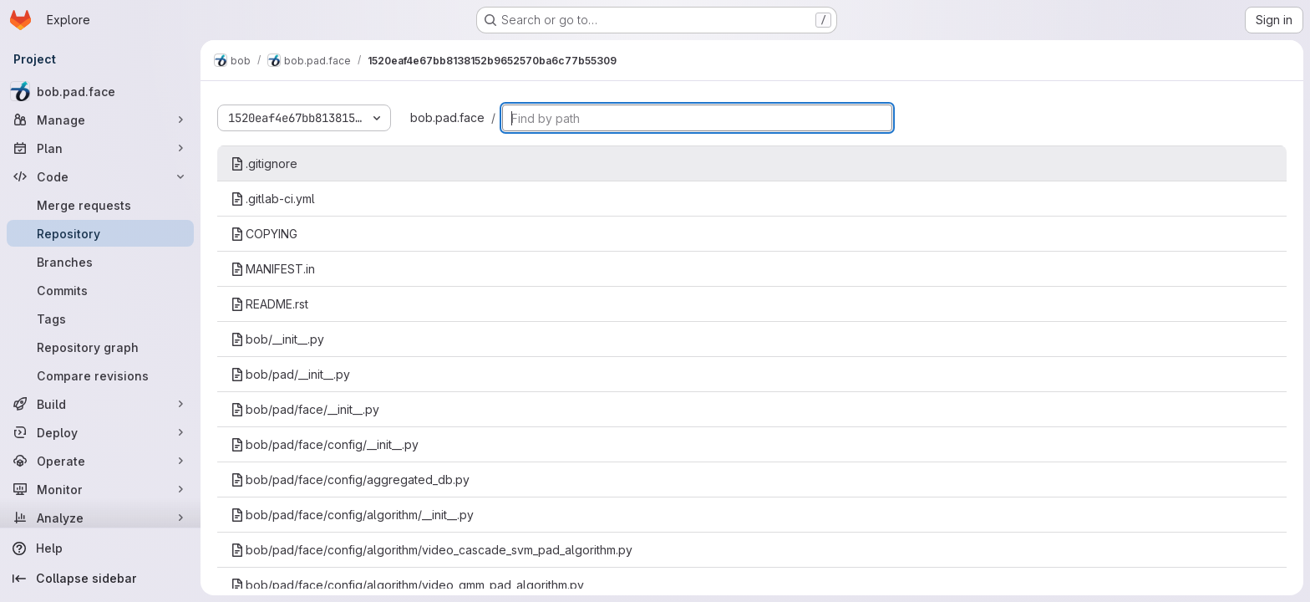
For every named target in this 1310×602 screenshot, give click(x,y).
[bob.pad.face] (100, 91)
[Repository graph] (100, 347)
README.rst (269, 304)
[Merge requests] (100, 204)
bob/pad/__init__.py (290, 374)
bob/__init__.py (277, 339)
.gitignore (264, 163)
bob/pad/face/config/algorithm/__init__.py (352, 515)
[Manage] (100, 119)
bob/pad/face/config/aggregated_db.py (350, 479)
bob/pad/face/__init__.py (305, 409)
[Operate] (100, 460)
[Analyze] (100, 517)
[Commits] (100, 290)
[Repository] (100, 233)
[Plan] (100, 148)
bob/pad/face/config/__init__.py (325, 444)
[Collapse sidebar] (100, 578)
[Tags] (100, 318)
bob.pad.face (447, 117)
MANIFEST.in (273, 269)
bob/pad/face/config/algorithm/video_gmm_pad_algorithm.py (407, 585)
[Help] (100, 548)
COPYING (264, 234)
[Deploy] (100, 432)
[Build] (100, 403)
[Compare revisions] (100, 375)
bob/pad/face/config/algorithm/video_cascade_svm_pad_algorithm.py (431, 550)
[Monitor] (100, 489)
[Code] (100, 176)
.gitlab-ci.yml (273, 198)
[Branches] (100, 261)
